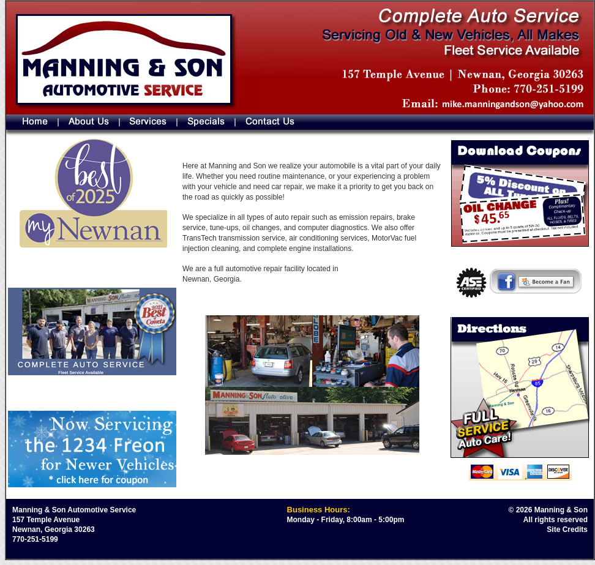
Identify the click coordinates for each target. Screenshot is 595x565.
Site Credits (567, 529)
